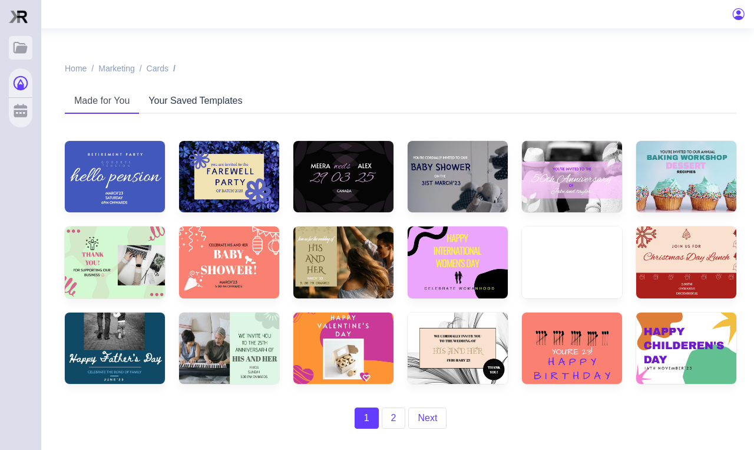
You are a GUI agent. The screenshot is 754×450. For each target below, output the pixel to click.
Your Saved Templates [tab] (195, 101)
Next (427, 418)
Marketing (116, 68)
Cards (157, 68)
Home (76, 68)
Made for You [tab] (102, 101)
